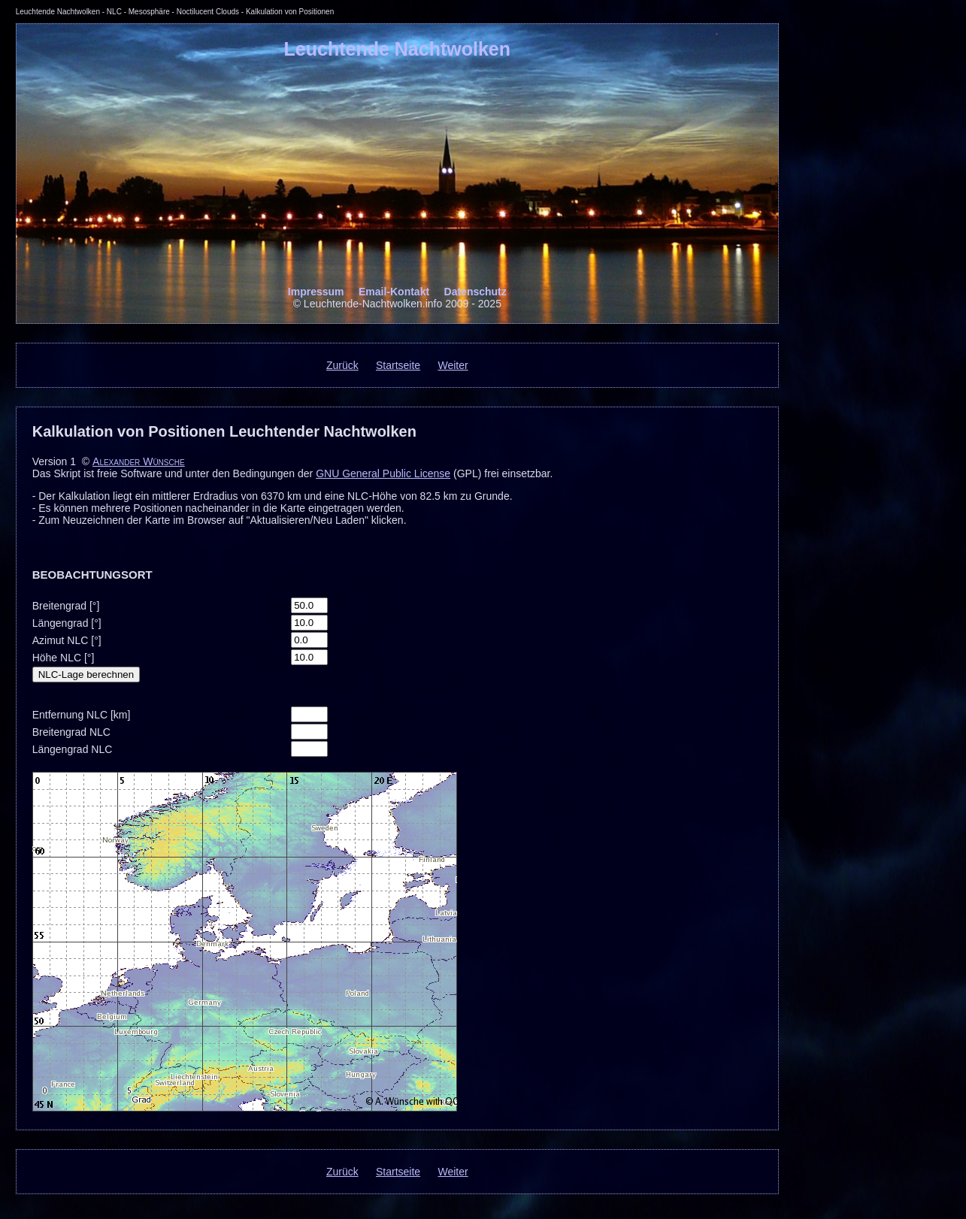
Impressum (316, 292)
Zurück (342, 365)
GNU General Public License (383, 473)
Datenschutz (475, 292)
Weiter (453, 365)
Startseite (398, 365)
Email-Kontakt (394, 292)
